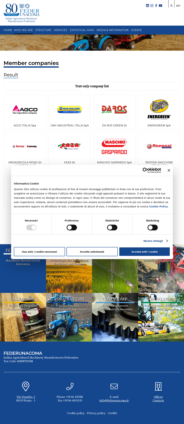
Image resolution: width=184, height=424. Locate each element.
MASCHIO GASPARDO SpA (114, 162)
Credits (112, 413)
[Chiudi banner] (169, 170)
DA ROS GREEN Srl (114, 125)
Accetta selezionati (92, 251)
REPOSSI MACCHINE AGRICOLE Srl (159, 164)
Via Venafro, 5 (26, 397)
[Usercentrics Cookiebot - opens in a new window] (145, 170)
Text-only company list (92, 86)
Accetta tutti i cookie (144, 251)
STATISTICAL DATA (82, 30)
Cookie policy (75, 413)
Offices (158, 397)
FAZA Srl (69, 162)
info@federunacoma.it (114, 400)
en (178, 6)
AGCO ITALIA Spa (25, 125)
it (171, 6)
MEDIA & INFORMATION (112, 30)
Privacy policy (96, 413)
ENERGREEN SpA (159, 125)
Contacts (158, 400)
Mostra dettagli (153, 240)
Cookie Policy (158, 206)
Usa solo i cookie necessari (39, 251)
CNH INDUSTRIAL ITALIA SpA (69, 125)
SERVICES (60, 30)
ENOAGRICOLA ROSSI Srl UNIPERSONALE (24, 164)
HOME (8, 30)
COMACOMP (115, 299)
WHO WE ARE (23, 30)
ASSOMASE (23, 299)
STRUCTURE (43, 30)
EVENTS (136, 30)
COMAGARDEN (161, 299)
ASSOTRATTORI (69, 299)
